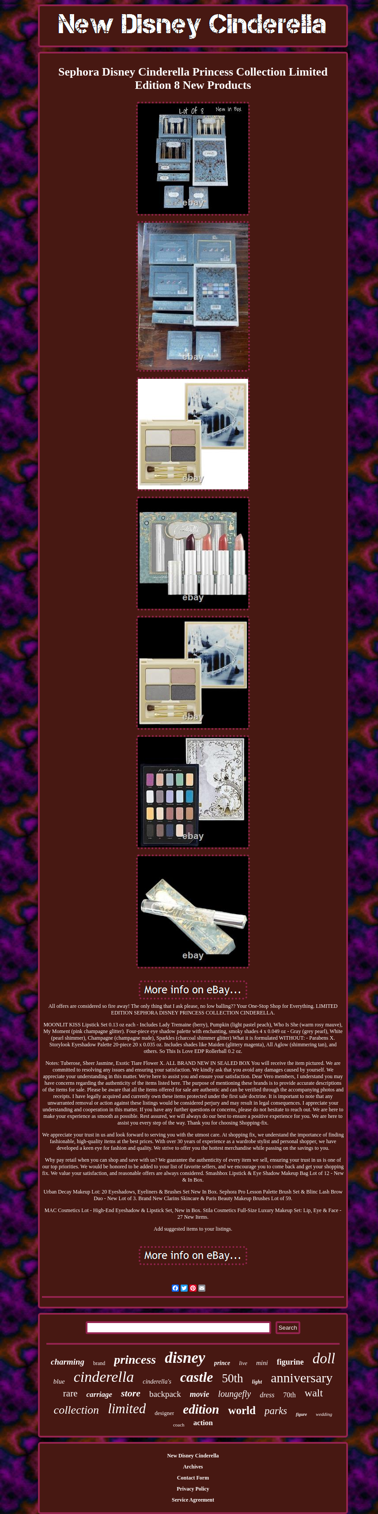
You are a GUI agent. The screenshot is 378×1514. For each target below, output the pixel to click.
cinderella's (157, 1381)
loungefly (234, 1394)
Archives (193, 1467)
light (257, 1382)
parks (276, 1410)
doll (324, 1358)
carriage (99, 1394)
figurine (290, 1362)
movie (199, 1394)
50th (232, 1378)
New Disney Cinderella (193, 1456)
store (130, 1393)
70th (289, 1395)
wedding (324, 1414)
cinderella (104, 1377)
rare (70, 1393)
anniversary (302, 1377)
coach (179, 1424)
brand (99, 1363)
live (243, 1363)
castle (196, 1377)
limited (127, 1408)
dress (267, 1395)
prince (222, 1363)
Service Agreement (193, 1500)
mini (262, 1362)
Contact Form (193, 1478)
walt (314, 1393)
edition (201, 1409)
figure (301, 1414)
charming (67, 1361)
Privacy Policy (193, 1489)
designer (164, 1413)
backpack (165, 1394)
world (242, 1410)
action (203, 1423)
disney (185, 1357)
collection (76, 1409)
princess (135, 1359)
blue (59, 1381)
